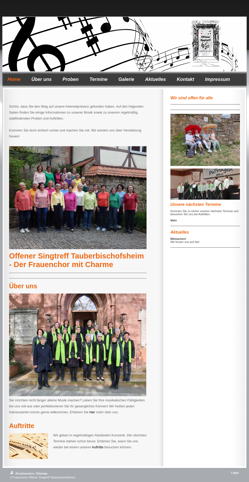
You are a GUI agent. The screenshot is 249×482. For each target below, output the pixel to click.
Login (235, 472)
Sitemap (41, 473)
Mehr (173, 220)
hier (92, 412)
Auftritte (97, 447)
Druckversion (22, 473)
